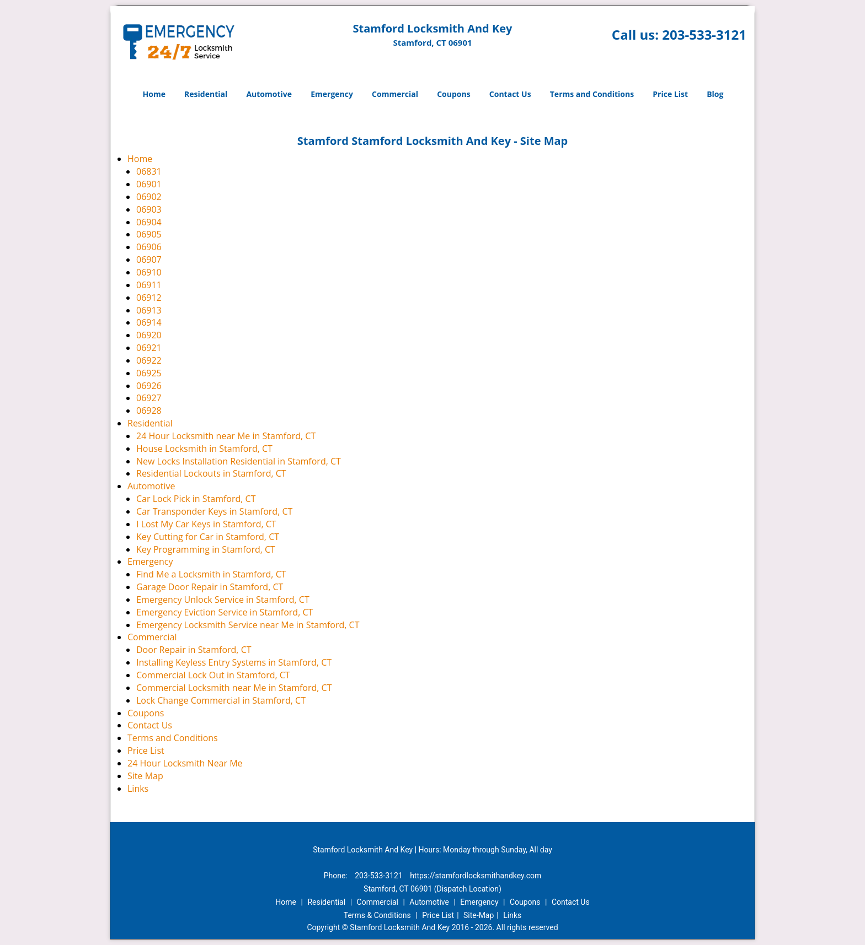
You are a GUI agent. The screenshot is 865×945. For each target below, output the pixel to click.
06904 (149, 222)
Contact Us (510, 94)
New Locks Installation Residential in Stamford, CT (238, 461)
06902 (149, 197)
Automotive (269, 94)
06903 (149, 209)
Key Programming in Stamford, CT (205, 549)
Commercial (395, 94)
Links (137, 788)
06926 (149, 386)
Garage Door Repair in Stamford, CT (209, 587)
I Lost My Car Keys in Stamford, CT (206, 524)
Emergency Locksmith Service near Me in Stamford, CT (248, 625)
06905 (149, 234)
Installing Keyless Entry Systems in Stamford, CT (234, 662)
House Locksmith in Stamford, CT (204, 448)
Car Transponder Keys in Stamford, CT (214, 511)
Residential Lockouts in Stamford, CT (211, 473)
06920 (149, 335)
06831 (149, 171)
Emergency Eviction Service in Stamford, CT (224, 612)
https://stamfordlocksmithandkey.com (475, 875)
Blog (715, 94)
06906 (149, 247)
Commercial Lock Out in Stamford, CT (213, 675)
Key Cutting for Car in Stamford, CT (207, 537)
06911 (149, 285)
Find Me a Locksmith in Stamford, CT (211, 574)
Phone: (337, 875)
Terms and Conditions (592, 94)
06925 (149, 373)
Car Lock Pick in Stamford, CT (195, 499)
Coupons (453, 94)
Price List (670, 94)
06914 (149, 322)
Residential (205, 94)
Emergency (332, 94)
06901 (149, 184)
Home (154, 94)
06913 (149, 310)
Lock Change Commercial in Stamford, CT (221, 700)
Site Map (145, 776)
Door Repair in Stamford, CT (194, 650)
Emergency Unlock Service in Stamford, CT (222, 599)
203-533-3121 (704, 34)
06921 (149, 348)
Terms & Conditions (377, 915)
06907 (149, 259)
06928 (149, 410)
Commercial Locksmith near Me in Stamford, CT (234, 688)
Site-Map (478, 915)
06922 (149, 360)
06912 (149, 297)
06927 (149, 398)
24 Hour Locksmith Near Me (185, 763)
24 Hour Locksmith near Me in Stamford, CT (226, 436)
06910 (149, 272)
